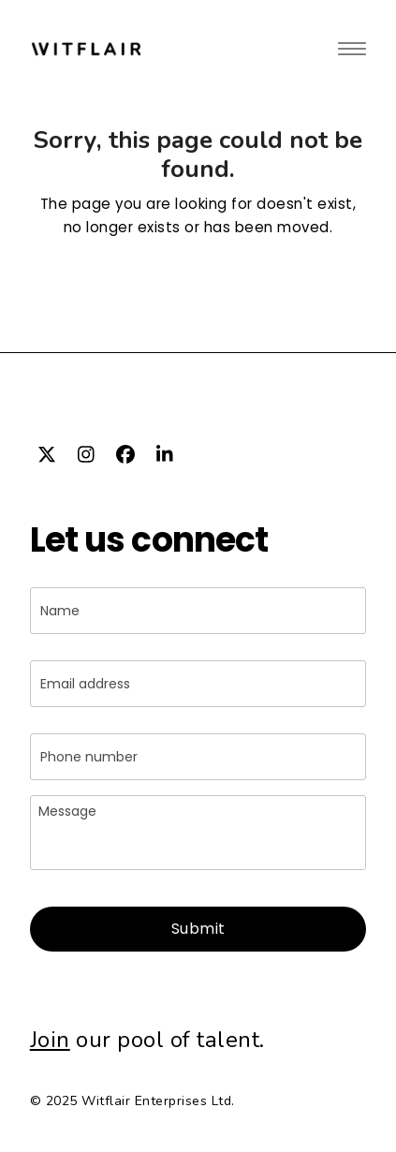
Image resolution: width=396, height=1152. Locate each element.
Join (50, 1040)
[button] (352, 48)
